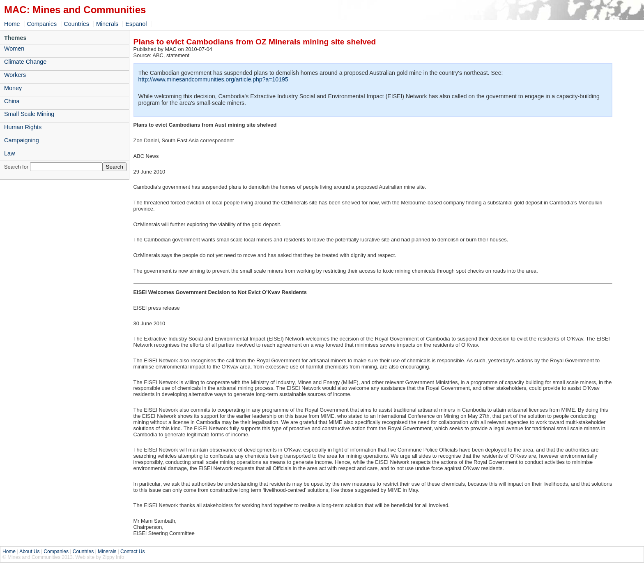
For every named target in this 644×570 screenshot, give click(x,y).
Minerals (107, 24)
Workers (15, 75)
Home (12, 24)
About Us (29, 551)
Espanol (136, 24)
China (12, 101)
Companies (42, 24)
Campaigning (21, 140)
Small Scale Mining (29, 114)
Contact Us (132, 551)
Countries (76, 24)
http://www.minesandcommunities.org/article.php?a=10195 (213, 79)
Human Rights (22, 127)
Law (9, 153)
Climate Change (25, 61)
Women (14, 48)
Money (13, 88)
